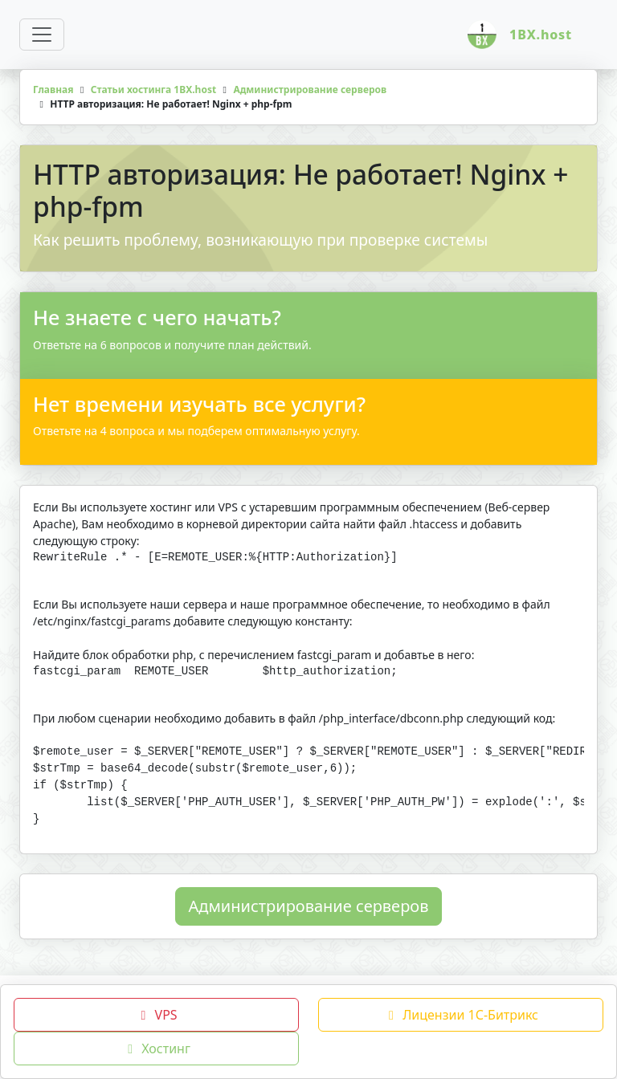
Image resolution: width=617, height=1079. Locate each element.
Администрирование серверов (309, 917)
